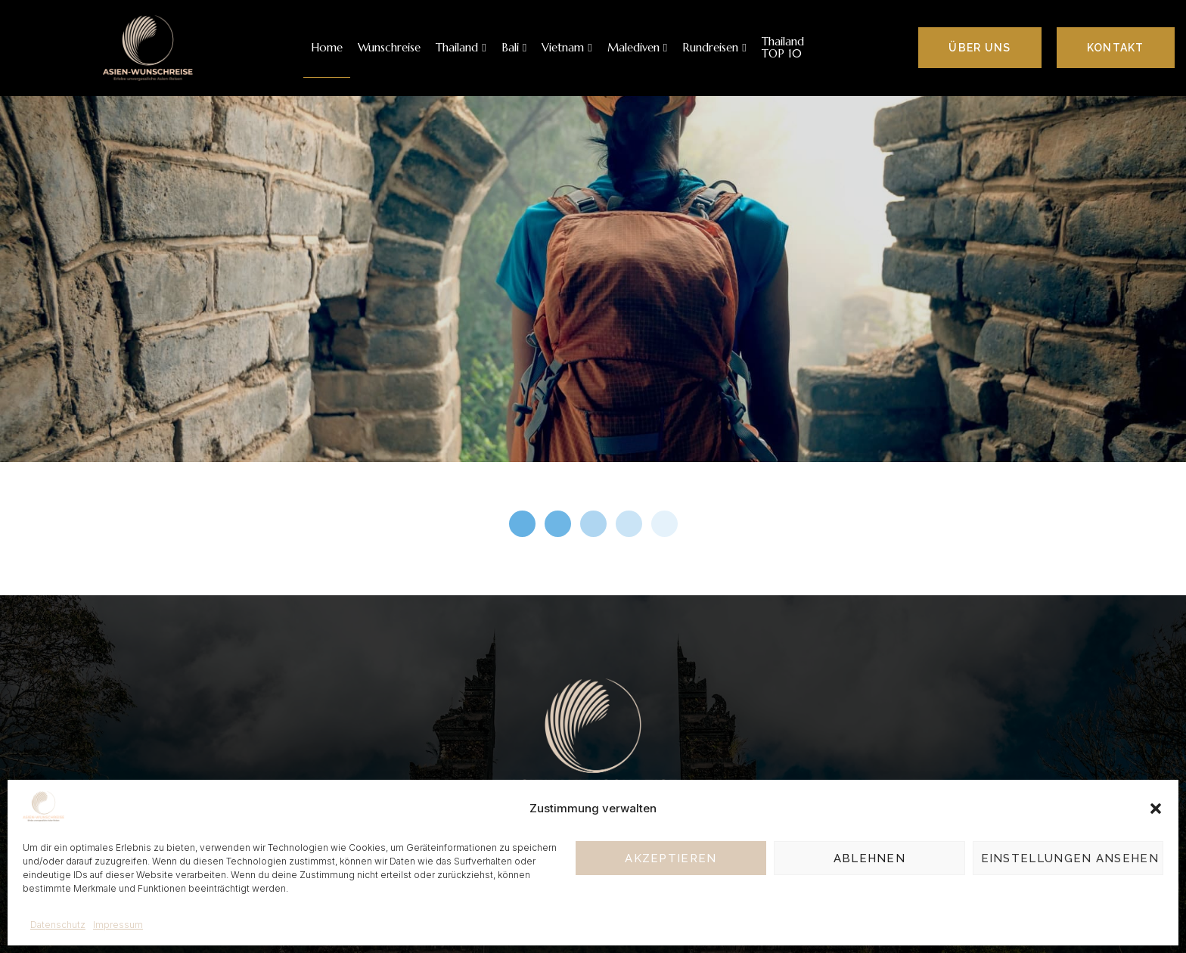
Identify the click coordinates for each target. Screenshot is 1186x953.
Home (327, 47)
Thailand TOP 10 (783, 47)
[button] (1155, 808)
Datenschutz (57, 924)
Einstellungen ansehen (1070, 858)
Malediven (637, 47)
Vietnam (566, 47)
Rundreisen (714, 47)
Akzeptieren (670, 858)
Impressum (118, 924)
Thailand (461, 47)
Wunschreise (389, 47)
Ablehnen (869, 858)
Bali (513, 47)
